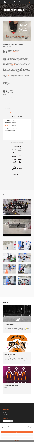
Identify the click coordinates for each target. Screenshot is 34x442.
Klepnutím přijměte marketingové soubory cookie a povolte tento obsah (17, 207)
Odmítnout (17, 435)
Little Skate (6, 125)
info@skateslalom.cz (15, 51)
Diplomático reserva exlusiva (16, 77)
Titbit (8, 75)
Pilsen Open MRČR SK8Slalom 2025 (11, 385)
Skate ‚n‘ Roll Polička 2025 (9, 354)
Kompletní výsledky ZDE (7, 112)
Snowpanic (6, 414)
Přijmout (17, 432)
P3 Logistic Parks (12, 64)
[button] (32, 424)
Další (29, 288)
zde (8, 52)
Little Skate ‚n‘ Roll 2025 (9, 324)
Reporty (5, 356)
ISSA (5, 411)
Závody (5, 326)
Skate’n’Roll (6, 412)
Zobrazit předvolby (17, 438)
